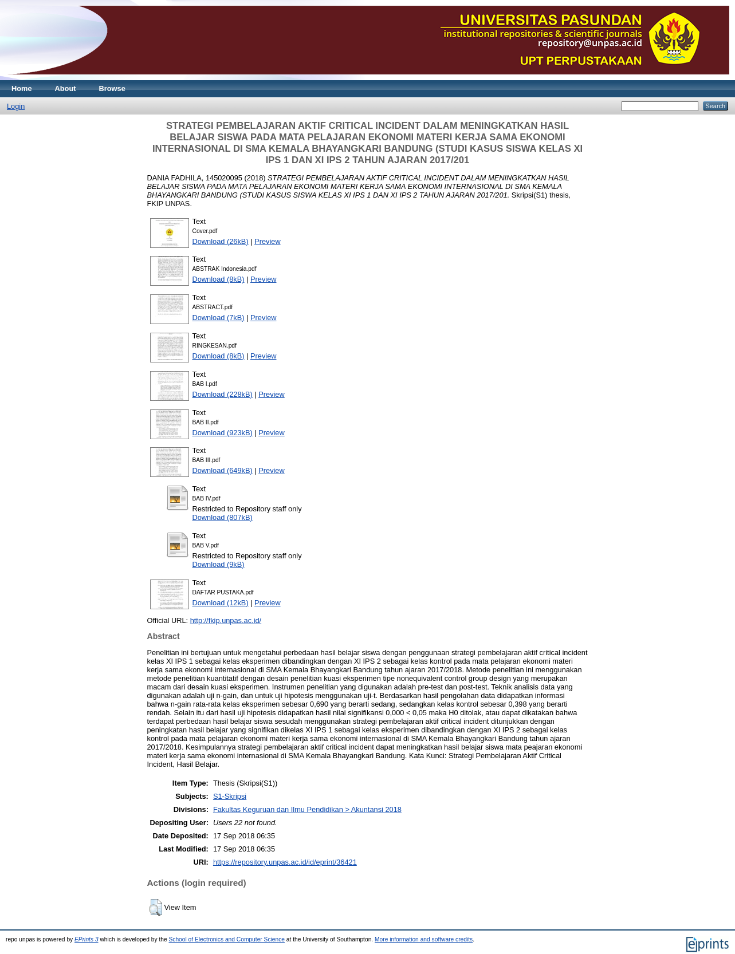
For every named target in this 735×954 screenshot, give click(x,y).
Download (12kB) (220, 602)
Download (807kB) (222, 517)
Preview (267, 241)
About (65, 88)
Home (21, 88)
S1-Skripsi (229, 796)
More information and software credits (424, 939)
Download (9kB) (218, 564)
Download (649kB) (222, 470)
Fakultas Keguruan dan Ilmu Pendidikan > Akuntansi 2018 (307, 809)
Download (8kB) (218, 279)
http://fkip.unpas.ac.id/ (226, 620)
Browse (112, 88)
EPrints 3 (86, 939)
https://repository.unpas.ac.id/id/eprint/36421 (285, 862)
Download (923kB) (222, 432)
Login (16, 106)
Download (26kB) (220, 241)
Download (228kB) (222, 394)
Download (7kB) (218, 317)
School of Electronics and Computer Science (226, 939)
